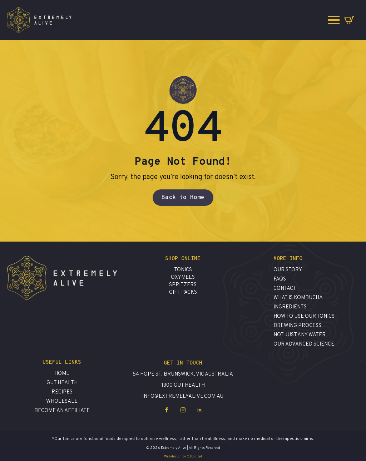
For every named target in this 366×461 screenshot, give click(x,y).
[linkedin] (199, 410)
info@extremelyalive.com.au (182, 396)
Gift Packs (183, 292)
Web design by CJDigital (183, 456)
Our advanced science (303, 344)
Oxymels (183, 277)
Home (61, 373)
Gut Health (62, 383)
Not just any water (299, 335)
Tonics (183, 270)
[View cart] (349, 20)
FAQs (279, 279)
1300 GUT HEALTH (183, 385)
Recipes (62, 392)
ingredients (290, 307)
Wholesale (62, 401)
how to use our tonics (304, 316)
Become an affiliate (62, 410)
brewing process (297, 325)
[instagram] (183, 410)
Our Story (287, 270)
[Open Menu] (334, 20)
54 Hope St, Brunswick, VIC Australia (183, 374)
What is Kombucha (298, 297)
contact (284, 288)
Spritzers (183, 285)
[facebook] (166, 410)
